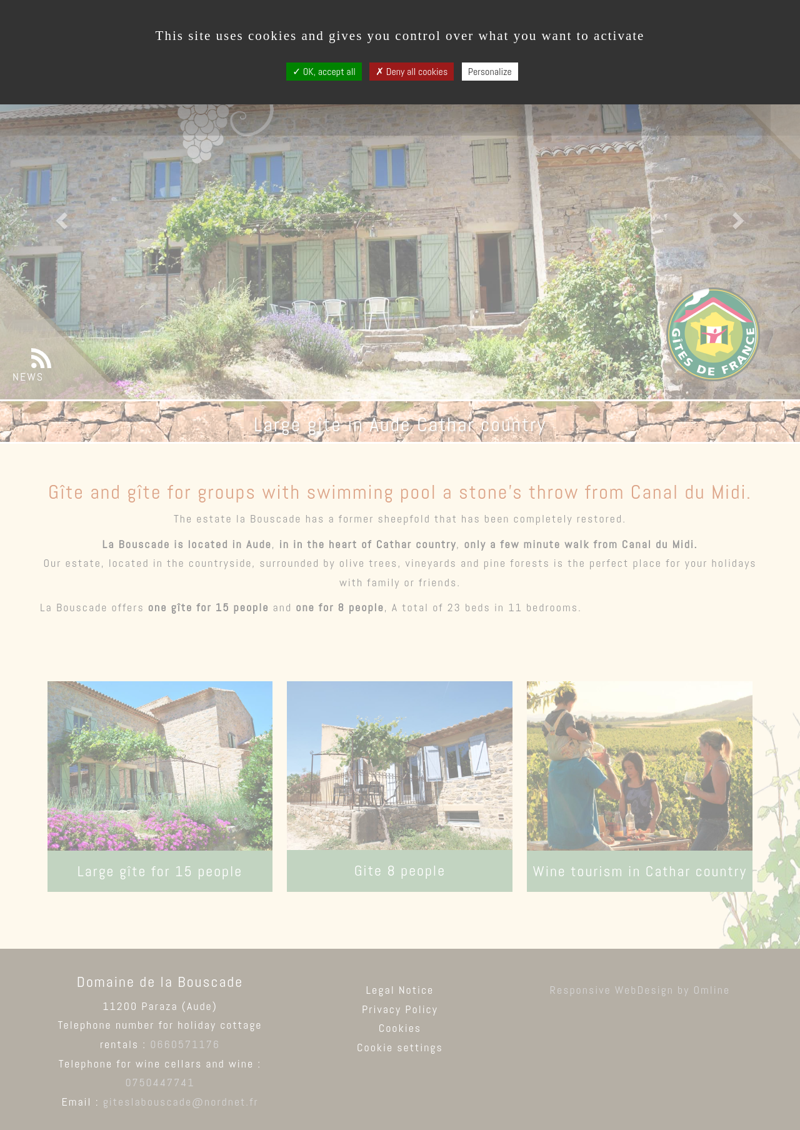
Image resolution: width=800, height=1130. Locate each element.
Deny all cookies (412, 71)
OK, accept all (324, 71)
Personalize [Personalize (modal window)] (490, 71)
